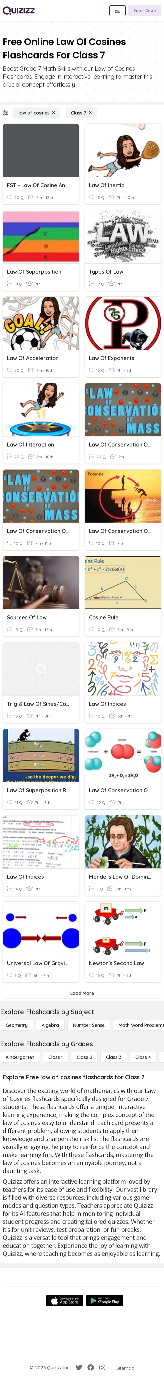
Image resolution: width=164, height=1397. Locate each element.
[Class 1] (55, 1057)
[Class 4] (143, 1057)
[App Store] (64, 1300)
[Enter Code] (144, 10)
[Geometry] (16, 1025)
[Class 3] (113, 1057)
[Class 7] (81, 112)
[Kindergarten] (20, 1057)
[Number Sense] (88, 1025)
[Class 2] (84, 1057)
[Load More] (82, 993)
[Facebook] (90, 1367)
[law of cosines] (36, 112)
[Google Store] (104, 1300)
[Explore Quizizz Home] (19, 10)
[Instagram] (102, 1367)
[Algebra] (50, 1025)
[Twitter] (79, 1367)
